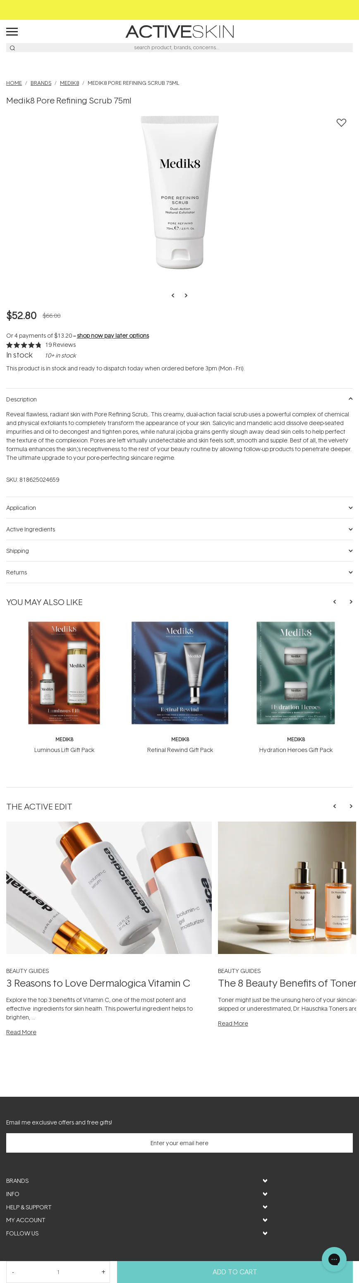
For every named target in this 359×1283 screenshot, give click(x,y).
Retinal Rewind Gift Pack (180, 750)
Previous (175, 295)
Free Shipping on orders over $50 (179, 9)
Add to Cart (235, 1271)
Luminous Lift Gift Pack (64, 750)
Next (184, 295)
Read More (21, 1032)
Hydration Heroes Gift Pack (296, 750)
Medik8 (64, 739)
